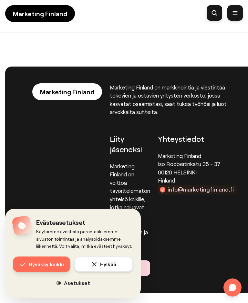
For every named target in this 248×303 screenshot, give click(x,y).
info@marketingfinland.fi (201, 189)
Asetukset (73, 283)
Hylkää (103, 264)
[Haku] (214, 13)
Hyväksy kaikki (42, 264)
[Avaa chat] (232, 287)
